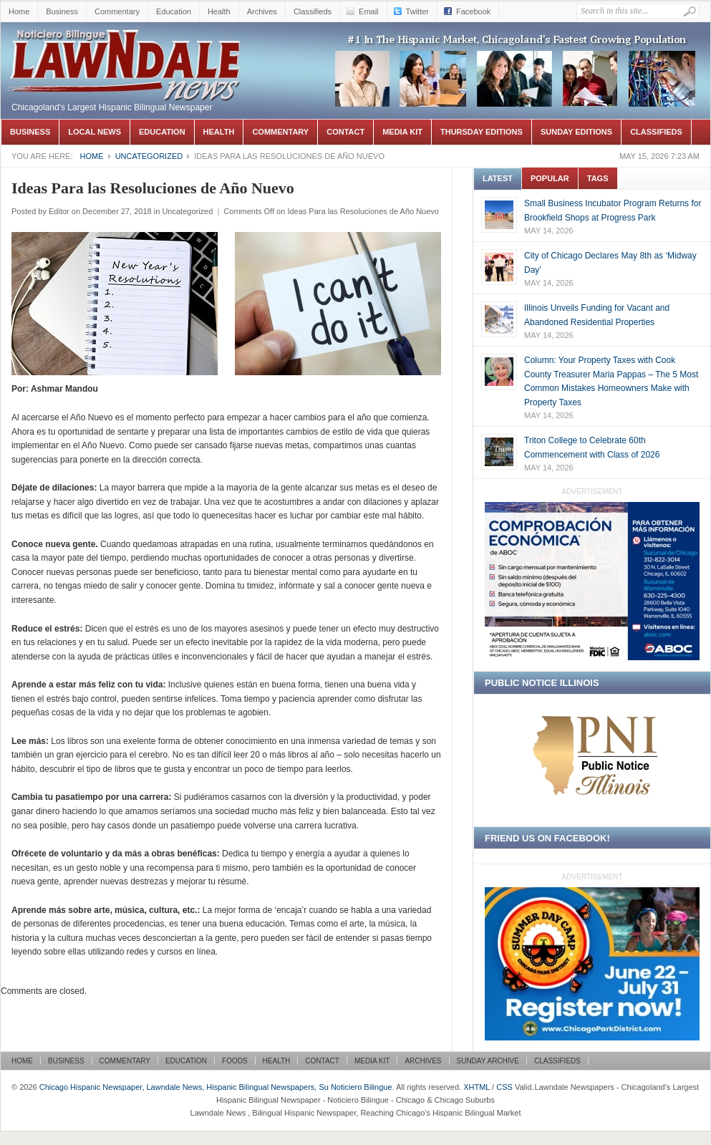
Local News (94, 131)
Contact (345, 131)
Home (19, 11)
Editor (59, 211)
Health (219, 11)
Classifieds (313, 11)
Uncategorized (149, 156)
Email (369, 11)
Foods (235, 1061)
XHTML (476, 1087)
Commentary (117, 11)
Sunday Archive (488, 1061)
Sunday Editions (576, 131)
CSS (504, 1087)
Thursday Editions (481, 131)
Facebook (473, 11)
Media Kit (402, 131)
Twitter (417, 11)
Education (173, 11)
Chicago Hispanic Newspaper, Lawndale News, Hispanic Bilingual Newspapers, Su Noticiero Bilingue (126, 43)
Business (62, 11)
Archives (262, 11)
